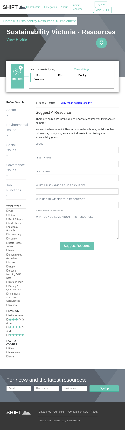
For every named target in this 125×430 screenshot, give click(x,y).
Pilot (60, 75)
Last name (43, 171)
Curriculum (59, 411)
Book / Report (14, 219)
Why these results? (71, 420)
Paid (10, 356)
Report (11, 266)
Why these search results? (76, 103)
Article (10, 215)
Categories (50, 7)
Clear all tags (81, 69)
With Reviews (14, 315)
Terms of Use (44, 420)
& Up (15, 321)
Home (7, 21)
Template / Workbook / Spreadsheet (13, 297)
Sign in (101, 4)
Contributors (33, 7)
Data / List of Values (14, 245)
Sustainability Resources (35, 21)
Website (12, 305)
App (9, 211)
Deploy (82, 75)
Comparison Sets (78, 411)
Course (11, 238)
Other (10, 262)
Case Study (13, 234)
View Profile (16, 39)
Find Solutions (39, 77)
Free (10, 348)
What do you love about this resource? (64, 217)
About (64, 7)
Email (39, 144)
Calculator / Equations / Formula (13, 227)
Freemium (13, 352)
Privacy (56, 420)
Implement (68, 21)
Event (10, 250)
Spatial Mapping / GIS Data (13, 274)
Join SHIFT (102, 10)
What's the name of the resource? (60, 185)
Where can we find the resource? (60, 199)
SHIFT (14, 7)
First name (43, 157)
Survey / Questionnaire (13, 288)
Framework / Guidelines (14, 256)
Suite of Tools (14, 282)
